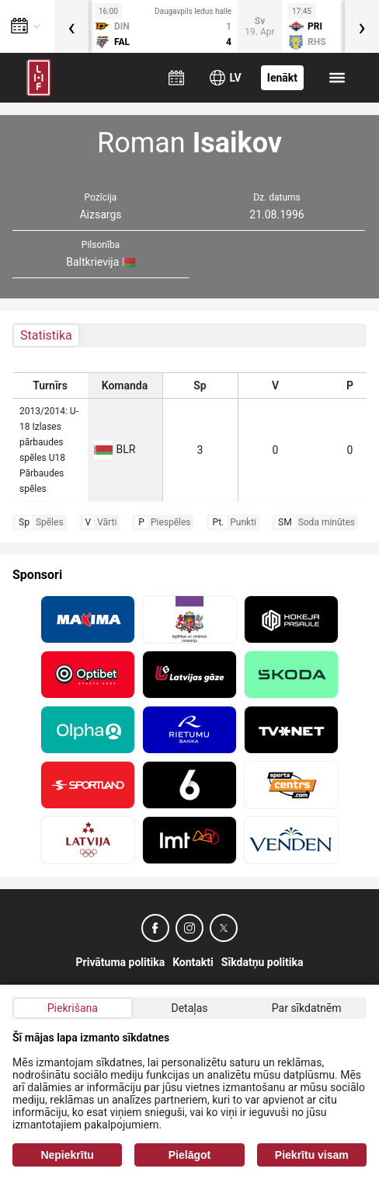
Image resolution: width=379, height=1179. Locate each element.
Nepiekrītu (66, 1155)
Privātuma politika (120, 962)
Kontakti (193, 962)
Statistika (46, 335)
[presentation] (71, 26)
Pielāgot (189, 1155)
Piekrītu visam (312, 1155)
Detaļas (189, 1008)
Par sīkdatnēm (307, 1008)
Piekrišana (72, 1008)
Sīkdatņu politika (262, 962)
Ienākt (282, 78)
